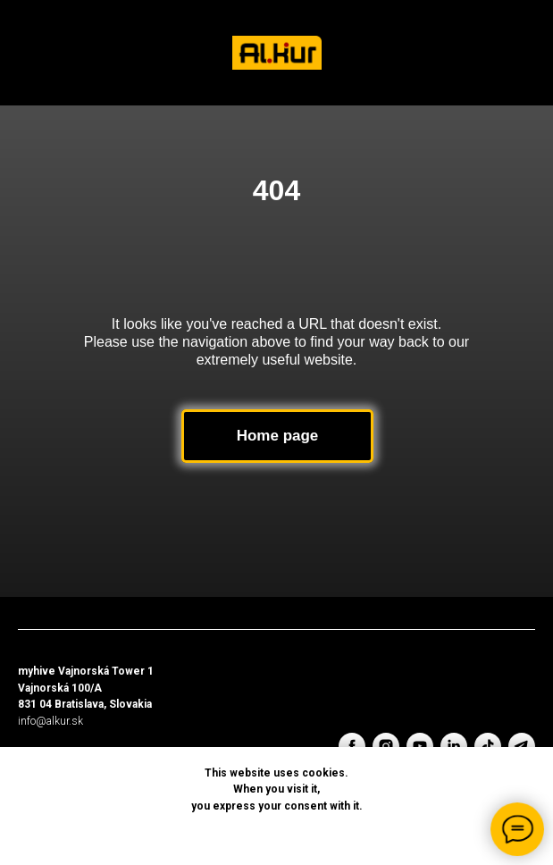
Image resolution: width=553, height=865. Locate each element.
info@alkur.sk (50, 721)
